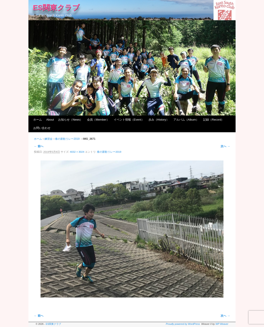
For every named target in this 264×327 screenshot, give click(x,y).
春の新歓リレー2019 (67, 138)
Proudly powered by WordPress (183, 324)
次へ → (225, 146)
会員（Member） (98, 119)
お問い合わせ (41, 128)
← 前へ (38, 146)
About (50, 119)
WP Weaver (222, 324)
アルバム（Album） (186, 119)
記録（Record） (213, 119)
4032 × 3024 (77, 151)
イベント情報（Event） (129, 119)
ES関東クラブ (56, 8)
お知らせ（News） (70, 119)
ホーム (37, 119)
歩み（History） (159, 119)
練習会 (48, 138)
